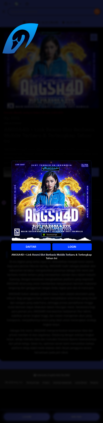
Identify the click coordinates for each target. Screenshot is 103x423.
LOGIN (72, 246)
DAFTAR (31, 246)
